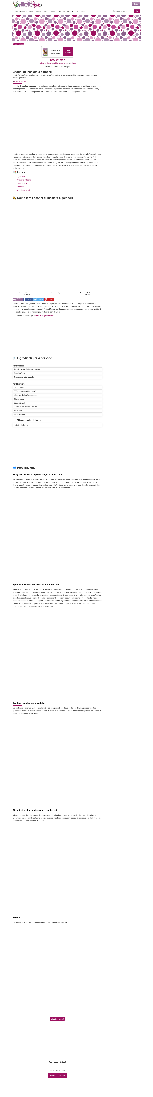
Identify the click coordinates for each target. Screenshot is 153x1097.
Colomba (66, 63)
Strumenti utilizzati (23, 180)
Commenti (20, 187)
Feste (45, 11)
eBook (83, 11)
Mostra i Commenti (57, 1076)
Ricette (15, 44)
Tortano (60, 63)
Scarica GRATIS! (68, 51)
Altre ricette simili (23, 190)
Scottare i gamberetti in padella (28, 703)
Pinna (51, 299)
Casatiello (55, 63)
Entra (136, 4)
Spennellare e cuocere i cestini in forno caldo (36, 584)
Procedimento (21, 183)
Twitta (41, 299)
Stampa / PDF (19, 299)
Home (16, 11)
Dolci (31, 11)
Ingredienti (20, 176)
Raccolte (52, 11)
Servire (16, 917)
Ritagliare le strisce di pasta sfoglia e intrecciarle (37, 474)
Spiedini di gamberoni (44, 316)
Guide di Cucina (73, 11)
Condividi (29, 299)
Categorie (23, 11)
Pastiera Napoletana (45, 63)
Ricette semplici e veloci (28, 4)
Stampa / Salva (57, 1019)
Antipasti (21, 44)
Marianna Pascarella (20, 81)
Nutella (38, 11)
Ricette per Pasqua (57, 60)
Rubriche (61, 11)
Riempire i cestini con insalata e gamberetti (35, 810)
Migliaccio (73, 63)
